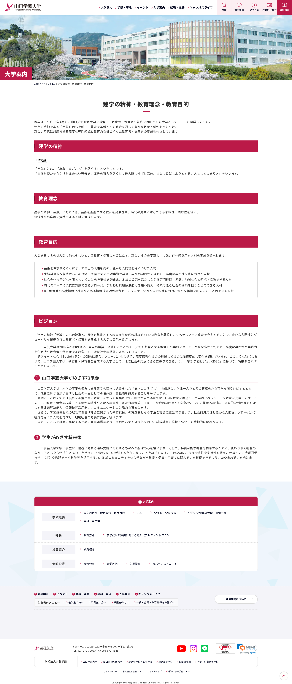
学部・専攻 (124, 7)
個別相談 (239, 9)
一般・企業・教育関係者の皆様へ (155, 600)
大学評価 (112, 561)
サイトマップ (157, 667)
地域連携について (234, 597)
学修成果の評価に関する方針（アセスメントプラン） (143, 533)
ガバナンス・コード (167, 561)
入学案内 (159, 7)
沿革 (143, 512)
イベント (143, 7)
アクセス (254, 9)
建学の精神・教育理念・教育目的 (105, 512)
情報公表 (88, 561)
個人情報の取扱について (131, 667)
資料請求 (284, 9)
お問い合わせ (269, 9)
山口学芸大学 (41, 83)
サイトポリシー (105, 667)
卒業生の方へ (98, 600)
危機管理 (135, 561)
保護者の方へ (121, 600)
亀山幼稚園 (197, 657)
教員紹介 (88, 547)
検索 (224, 9)
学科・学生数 (91, 519)
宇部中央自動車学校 (223, 657)
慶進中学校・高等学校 (148, 657)
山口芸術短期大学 (117, 657)
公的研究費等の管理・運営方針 (215, 512)
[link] (247, 644)
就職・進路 (177, 7)
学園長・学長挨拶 (169, 512)
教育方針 (88, 533)
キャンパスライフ (201, 7)
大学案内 (106, 7)
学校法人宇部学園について (184, 667)
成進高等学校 (176, 657)
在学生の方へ (76, 600)
